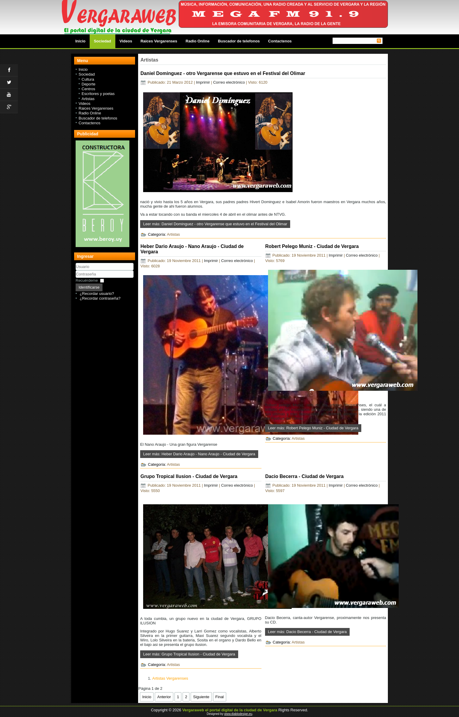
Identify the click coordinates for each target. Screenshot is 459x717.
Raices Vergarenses (158, 41)
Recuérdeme (87, 280)
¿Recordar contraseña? (100, 298)
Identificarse (89, 287)
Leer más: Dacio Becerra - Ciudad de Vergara (307, 631)
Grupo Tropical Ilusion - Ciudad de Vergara (189, 476)
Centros (88, 89)
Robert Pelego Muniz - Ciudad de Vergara (312, 246)
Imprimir (203, 82)
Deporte (88, 84)
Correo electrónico (229, 82)
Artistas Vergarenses (170, 678)
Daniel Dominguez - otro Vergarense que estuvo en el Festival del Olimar (222, 73)
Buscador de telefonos (239, 41)
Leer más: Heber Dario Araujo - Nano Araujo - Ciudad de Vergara (199, 454)
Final (219, 697)
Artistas (88, 98)
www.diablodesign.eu (238, 714)
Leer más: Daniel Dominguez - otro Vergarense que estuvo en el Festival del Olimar (215, 224)
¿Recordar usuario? (97, 293)
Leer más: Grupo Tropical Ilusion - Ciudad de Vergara (189, 654)
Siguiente (201, 697)
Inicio (80, 41)
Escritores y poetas (98, 93)
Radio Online (197, 41)
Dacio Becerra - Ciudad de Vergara (304, 476)
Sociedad (102, 41)
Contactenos (280, 41)
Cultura (88, 79)
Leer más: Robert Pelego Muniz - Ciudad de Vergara (313, 428)
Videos (126, 41)
